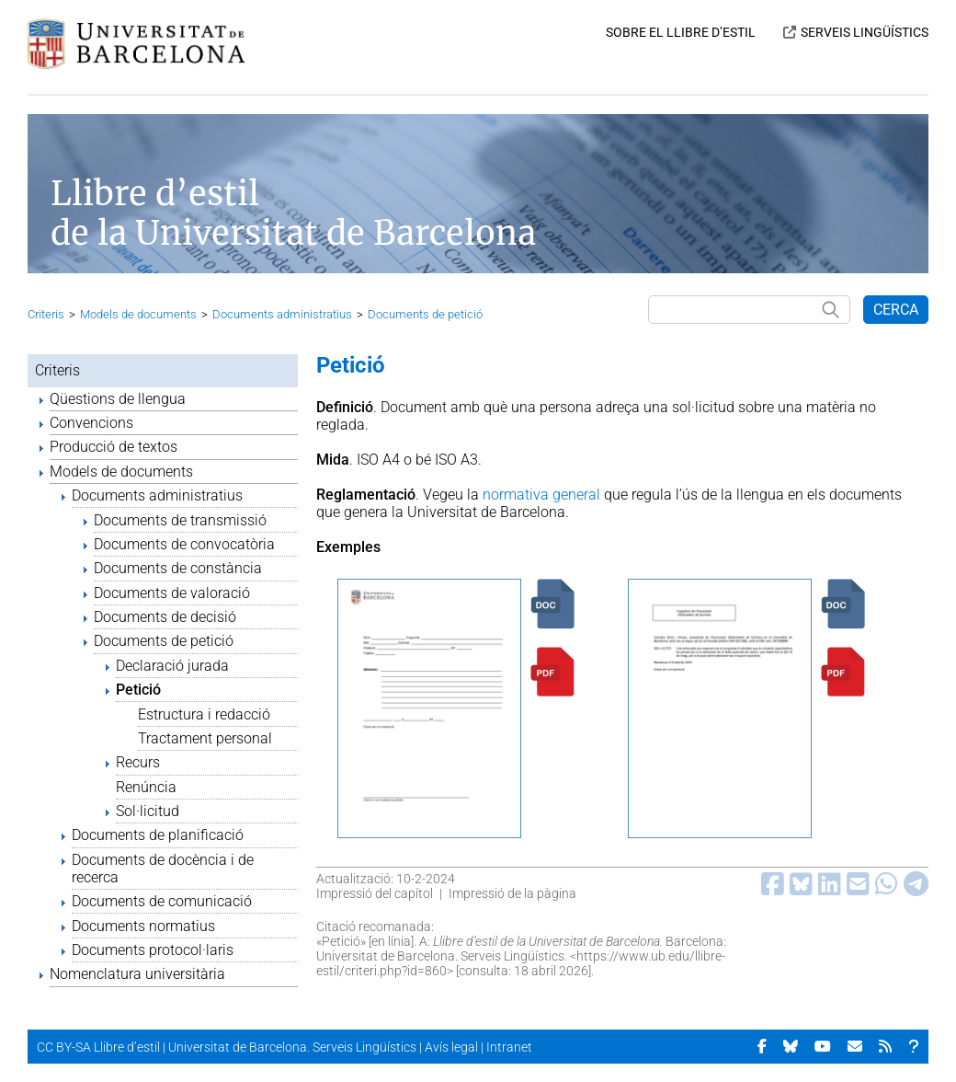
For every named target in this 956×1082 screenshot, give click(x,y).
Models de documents (138, 314)
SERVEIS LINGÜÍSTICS (864, 32)
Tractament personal (205, 738)
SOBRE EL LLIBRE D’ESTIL (681, 32)
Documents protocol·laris (152, 950)
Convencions (91, 423)
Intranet (509, 1047)
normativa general (541, 494)
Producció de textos (113, 446)
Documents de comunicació (162, 901)
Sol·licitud (147, 811)
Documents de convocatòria (184, 544)
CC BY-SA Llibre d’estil (98, 1047)
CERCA (895, 309)
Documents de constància (178, 568)
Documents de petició (425, 314)
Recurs (138, 762)
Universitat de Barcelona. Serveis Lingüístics (292, 1047)
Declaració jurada (172, 665)
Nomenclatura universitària (137, 974)
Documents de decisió (165, 617)
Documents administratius (282, 314)
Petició (138, 689)
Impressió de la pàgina (512, 893)
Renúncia (146, 787)
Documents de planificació (158, 835)
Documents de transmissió (180, 520)
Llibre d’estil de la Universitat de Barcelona (293, 213)
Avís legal (451, 1047)
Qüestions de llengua (118, 399)
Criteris (46, 314)
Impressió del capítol (374, 893)
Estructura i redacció (204, 714)
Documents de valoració (172, 593)
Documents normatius (143, 926)
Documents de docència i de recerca (163, 868)
